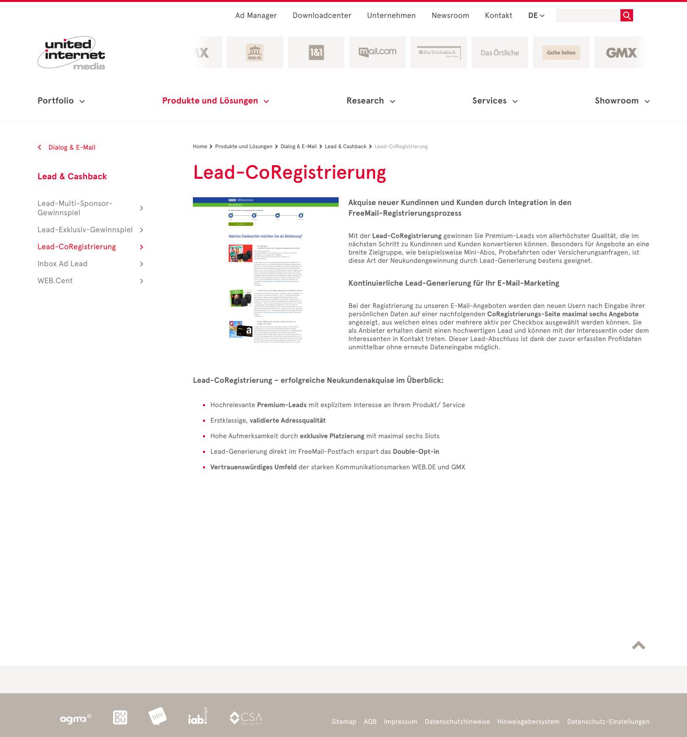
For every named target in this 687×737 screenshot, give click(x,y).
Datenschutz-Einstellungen (608, 722)
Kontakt (499, 15)
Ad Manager (256, 15)
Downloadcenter (321, 15)
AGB (370, 722)
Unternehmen (391, 15)
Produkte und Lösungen (248, 146)
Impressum (400, 722)
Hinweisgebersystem (529, 722)
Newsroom (450, 15)
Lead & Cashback (72, 176)
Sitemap (343, 722)
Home (204, 146)
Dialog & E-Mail (66, 147)
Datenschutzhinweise (457, 722)
